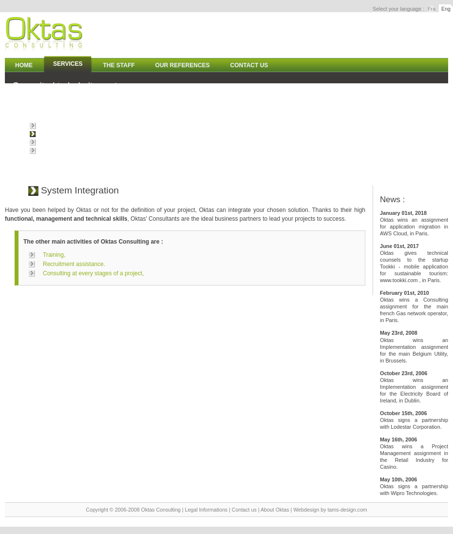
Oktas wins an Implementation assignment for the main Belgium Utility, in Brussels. (414, 346)
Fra (431, 9)
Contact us (244, 510)
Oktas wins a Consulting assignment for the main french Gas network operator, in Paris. (414, 306)
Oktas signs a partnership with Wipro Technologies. (414, 486)
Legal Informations (206, 510)
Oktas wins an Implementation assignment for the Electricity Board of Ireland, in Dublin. (414, 386)
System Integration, (64, 134)
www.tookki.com (398, 280)
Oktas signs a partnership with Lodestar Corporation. (414, 420)
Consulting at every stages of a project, (89, 125)
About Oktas (275, 510)
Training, (50, 142)
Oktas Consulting (161, 510)
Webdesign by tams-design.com (330, 510)
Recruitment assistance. (70, 150)
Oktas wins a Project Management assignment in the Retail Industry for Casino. (414, 453)
